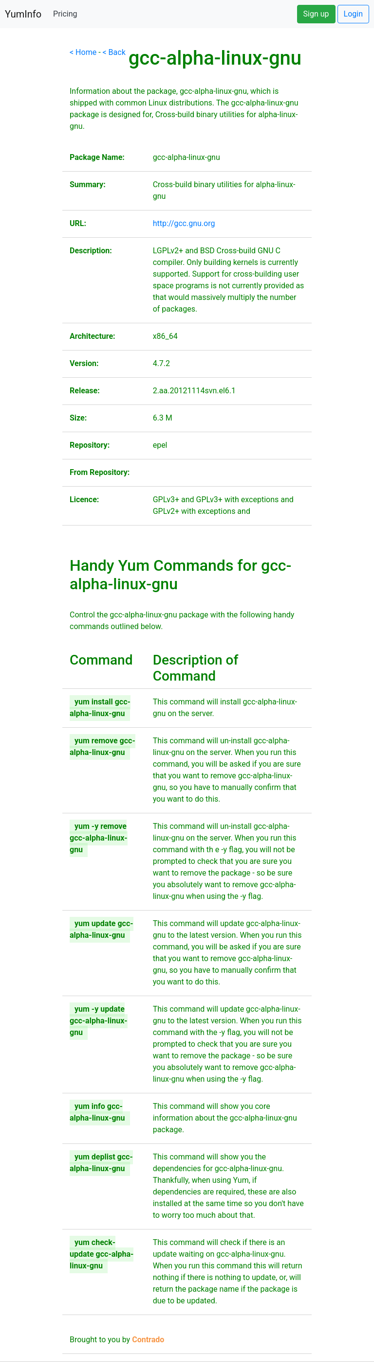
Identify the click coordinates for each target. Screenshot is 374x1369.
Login (353, 13)
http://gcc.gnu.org (184, 223)
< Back (114, 52)
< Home (83, 52)
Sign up (316, 13)
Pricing (65, 13)
